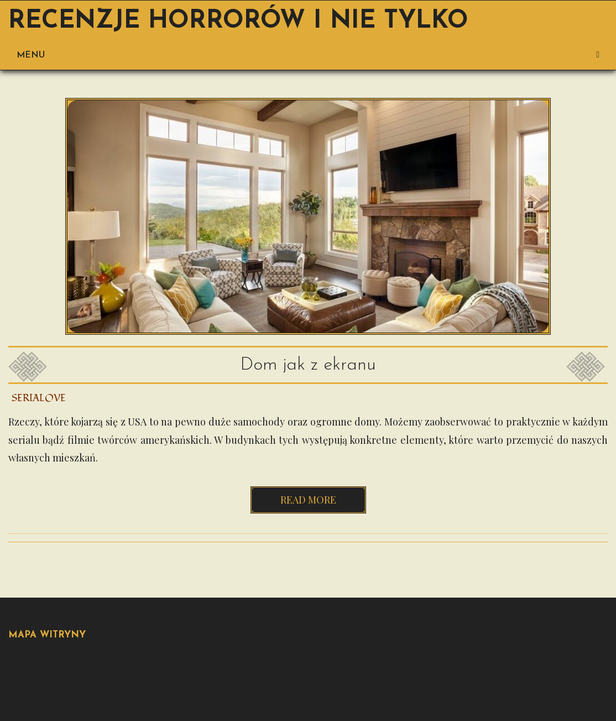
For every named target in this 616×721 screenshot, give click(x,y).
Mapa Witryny (47, 635)
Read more (308, 499)
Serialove (39, 398)
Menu (308, 55)
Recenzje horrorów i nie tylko (238, 21)
